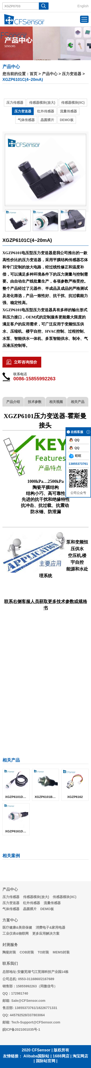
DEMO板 (67, 120)
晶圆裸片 (47, 120)
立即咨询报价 (25, 362)
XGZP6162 (75, 797)
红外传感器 (45, 111)
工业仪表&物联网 (15, 933)
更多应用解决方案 (45, 933)
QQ (74, 440)
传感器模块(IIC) (73, 102)
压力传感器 (14, 102)
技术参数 (34, 402)
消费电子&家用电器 (50, 927)
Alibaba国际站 (36, 1056)
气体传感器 (26, 120)
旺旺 (75, 455)
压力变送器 (71, 73)
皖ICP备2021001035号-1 (21, 1029)
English (83, 6)
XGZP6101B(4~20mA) (47, 797)
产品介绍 (13, 402)
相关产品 (77, 402)
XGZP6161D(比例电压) (17, 831)
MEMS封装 (61, 952)
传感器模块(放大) (42, 102)
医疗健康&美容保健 (17, 927)
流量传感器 (68, 111)
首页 (33, 73)
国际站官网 (45, 1061)
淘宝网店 (80, 1056)
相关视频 (56, 402)
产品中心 (50, 73)
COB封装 (27, 952)
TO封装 (43, 952)
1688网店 (61, 1056)
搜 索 (44, 6)
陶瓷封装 (9, 952)
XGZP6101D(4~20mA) (17, 797)
